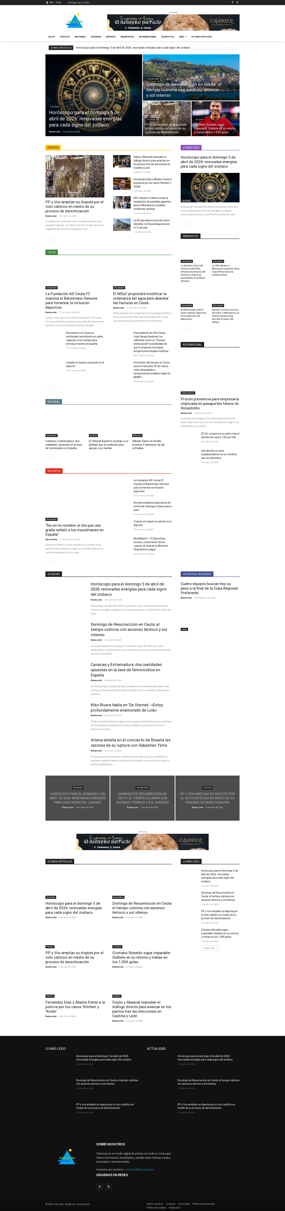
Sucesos (199, 120)
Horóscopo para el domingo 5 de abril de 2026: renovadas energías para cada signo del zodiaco (133, 47)
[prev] (228, 47)
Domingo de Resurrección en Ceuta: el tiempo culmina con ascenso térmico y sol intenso (129, 629)
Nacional (137, 435)
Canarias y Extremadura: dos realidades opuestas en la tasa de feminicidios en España (63, 444)
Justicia (93, 435)
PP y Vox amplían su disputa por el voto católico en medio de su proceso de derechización (74, 206)
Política (151, 120)
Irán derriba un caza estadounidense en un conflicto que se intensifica (219, 454)
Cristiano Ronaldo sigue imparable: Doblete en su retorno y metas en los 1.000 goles (141, 957)
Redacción (51, 216)
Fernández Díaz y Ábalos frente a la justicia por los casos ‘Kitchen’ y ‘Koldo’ (153, 183)
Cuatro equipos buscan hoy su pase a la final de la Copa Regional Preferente (209, 588)
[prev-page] (47, 238)
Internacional (188, 393)
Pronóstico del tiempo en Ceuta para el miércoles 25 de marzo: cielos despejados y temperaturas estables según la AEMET (152, 370)
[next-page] (53, 238)
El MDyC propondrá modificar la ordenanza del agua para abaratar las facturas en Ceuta (141, 298)
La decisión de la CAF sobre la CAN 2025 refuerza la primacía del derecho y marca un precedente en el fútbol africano (193, 273)
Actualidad (153, 79)
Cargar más (210, 948)
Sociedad (54, 107)
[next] (234, 47)
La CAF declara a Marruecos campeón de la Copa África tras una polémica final (225, 270)
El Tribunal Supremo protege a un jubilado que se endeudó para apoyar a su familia (108, 444)
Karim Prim (51, 539)
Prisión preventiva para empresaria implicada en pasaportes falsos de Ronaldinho (210, 403)
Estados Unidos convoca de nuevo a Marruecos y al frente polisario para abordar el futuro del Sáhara (225, 315)
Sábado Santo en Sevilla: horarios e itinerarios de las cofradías (148, 444)
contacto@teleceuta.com (139, 1169)
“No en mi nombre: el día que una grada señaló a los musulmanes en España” (74, 530)
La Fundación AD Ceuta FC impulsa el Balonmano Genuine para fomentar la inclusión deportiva (71, 301)
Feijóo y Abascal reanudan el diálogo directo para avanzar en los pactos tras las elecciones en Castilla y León (141, 1009)
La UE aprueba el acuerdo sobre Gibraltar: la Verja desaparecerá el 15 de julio (152, 224)
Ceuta (184, 629)
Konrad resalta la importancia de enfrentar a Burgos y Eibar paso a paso (153, 506)
